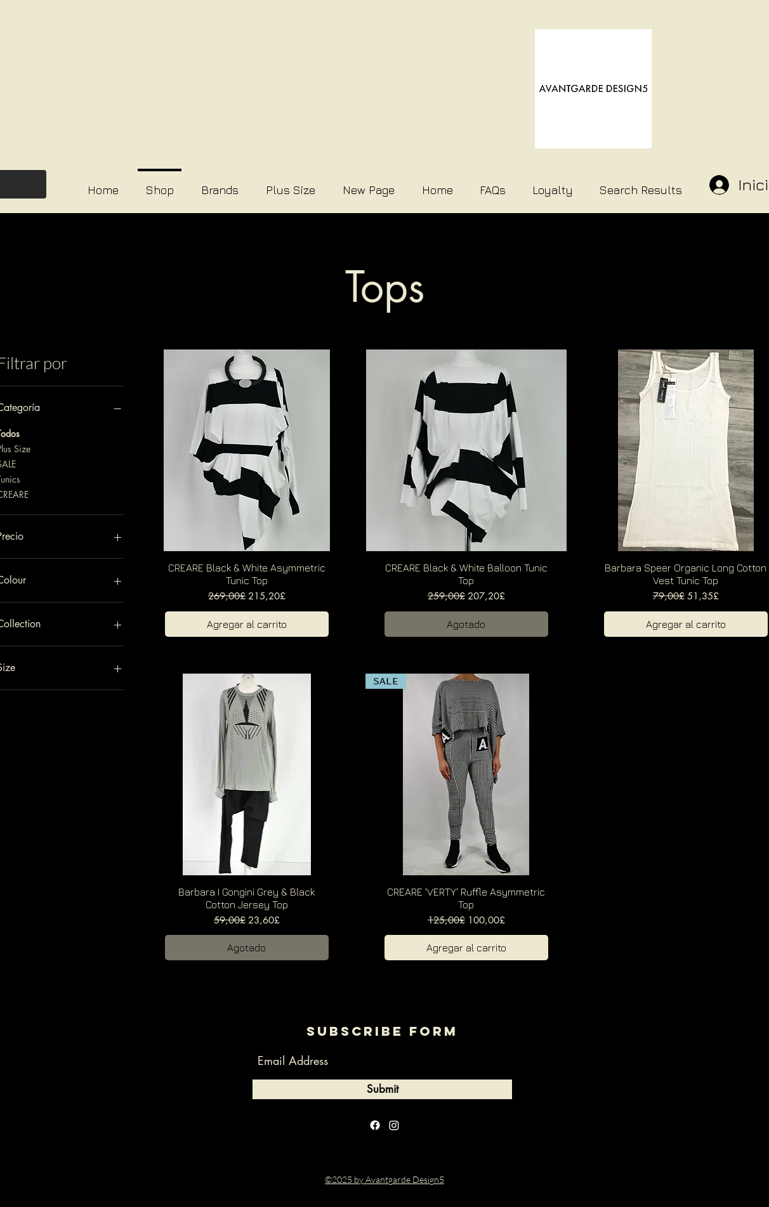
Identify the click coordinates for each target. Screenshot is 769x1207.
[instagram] (394, 1125)
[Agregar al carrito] (247, 624)
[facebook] (375, 1125)
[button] (219, 184)
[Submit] (382, 1089)
